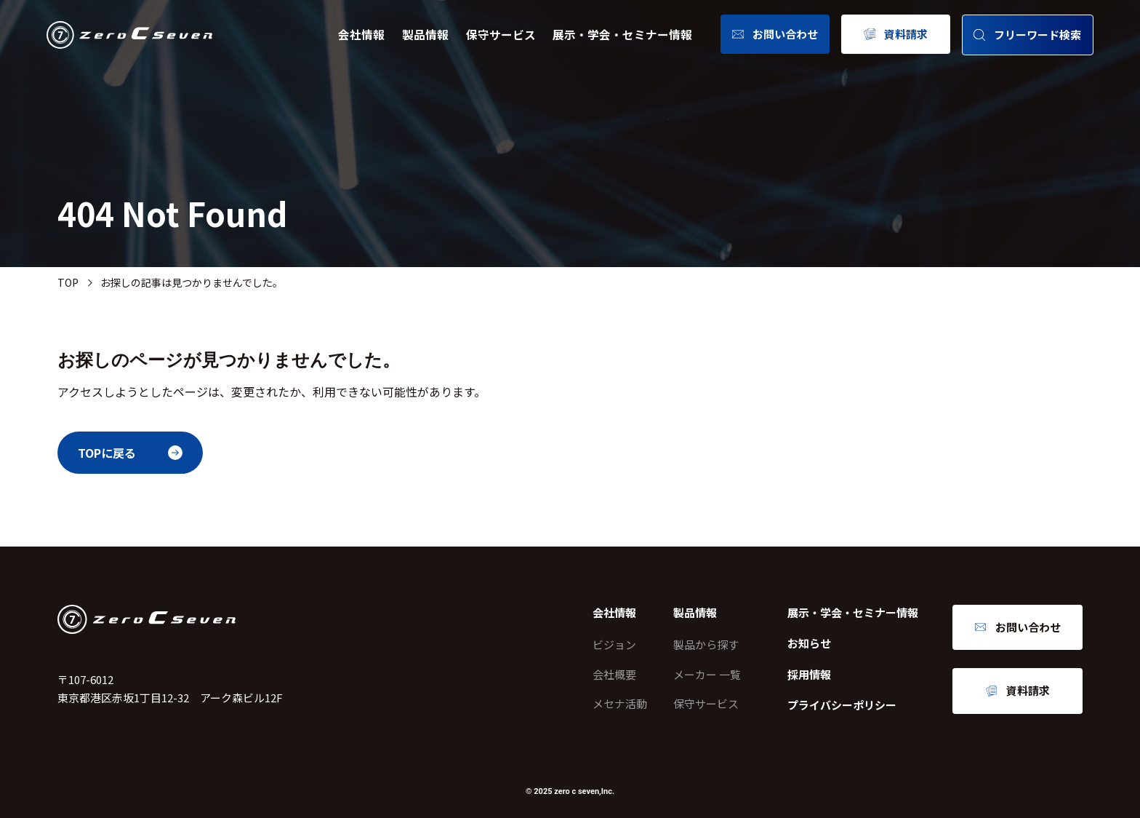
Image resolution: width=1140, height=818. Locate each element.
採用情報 (809, 674)
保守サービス (501, 34)
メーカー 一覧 (707, 674)
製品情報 (425, 34)
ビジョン (614, 644)
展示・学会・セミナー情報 (622, 34)
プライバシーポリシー (841, 704)
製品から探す (706, 644)
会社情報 (361, 34)
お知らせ (809, 643)
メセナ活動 (620, 703)
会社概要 (614, 674)
